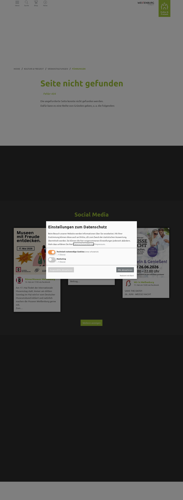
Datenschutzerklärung (83, 244)
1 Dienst (61, 254)
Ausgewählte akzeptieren (61, 270)
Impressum (100, 244)
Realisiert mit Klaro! (127, 275)
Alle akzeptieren (125, 270)
